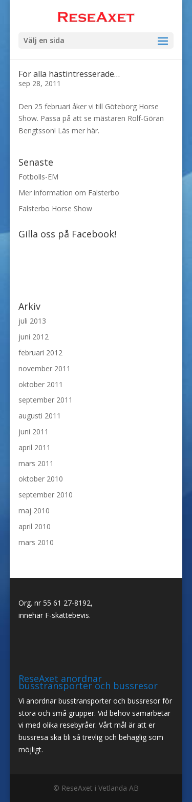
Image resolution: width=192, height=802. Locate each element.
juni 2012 (33, 337)
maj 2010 (34, 510)
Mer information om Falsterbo (68, 192)
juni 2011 (33, 431)
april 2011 (34, 447)
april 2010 (34, 526)
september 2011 (45, 400)
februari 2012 (40, 352)
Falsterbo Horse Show (55, 208)
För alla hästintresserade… (69, 73)
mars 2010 (36, 542)
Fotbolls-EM (38, 177)
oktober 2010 (40, 479)
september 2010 (45, 494)
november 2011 (44, 368)
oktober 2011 (40, 384)
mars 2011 (36, 463)
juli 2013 (32, 321)
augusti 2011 (39, 415)
